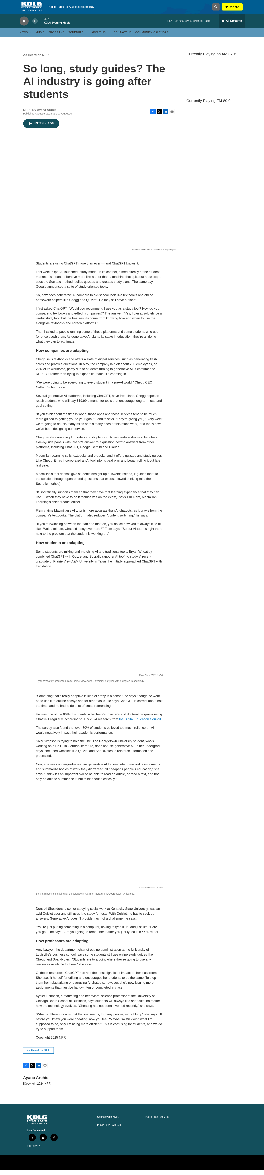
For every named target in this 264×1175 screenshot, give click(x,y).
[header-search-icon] (217, 9)
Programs (56, 37)
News (24, 37)
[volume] (35, 26)
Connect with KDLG (108, 1122)
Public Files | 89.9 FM (157, 1122)
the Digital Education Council (140, 724)
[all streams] (232, 26)
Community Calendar (152, 37)
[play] (24, 26)
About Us (98, 37)
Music (40, 37)
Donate (235, 9)
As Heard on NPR (36, 60)
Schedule (75, 37)
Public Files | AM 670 (109, 1130)
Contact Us (123, 37)
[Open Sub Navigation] (30, 37)
